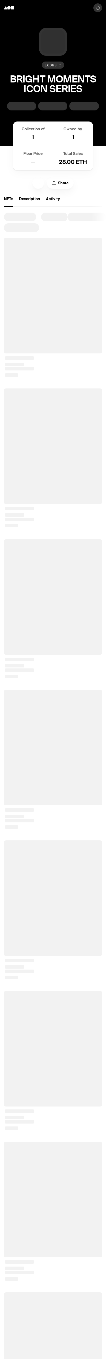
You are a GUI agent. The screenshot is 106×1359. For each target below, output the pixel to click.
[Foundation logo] (9, 7)
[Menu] (38, 183)
